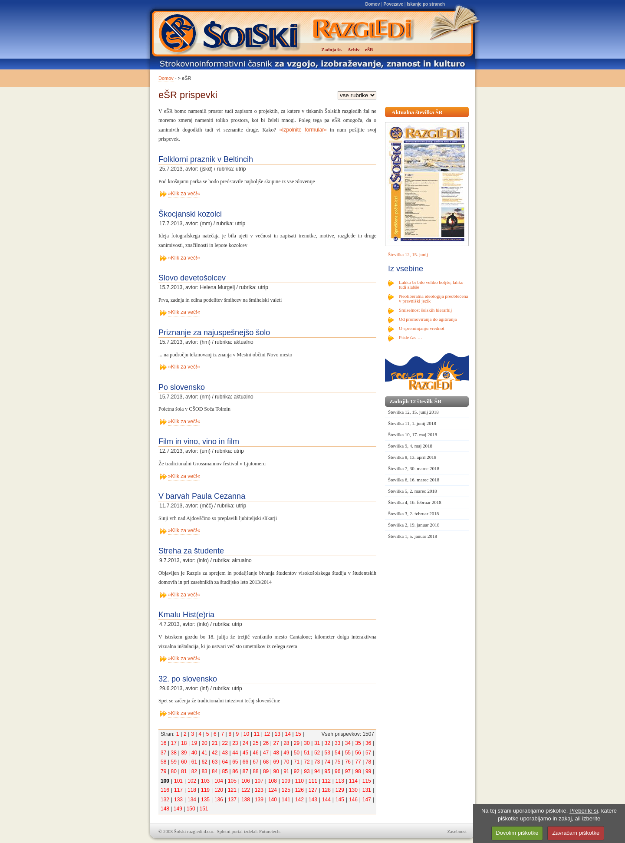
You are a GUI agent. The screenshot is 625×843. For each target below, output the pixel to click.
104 (218, 781)
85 (225, 771)
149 (178, 809)
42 (214, 753)
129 (340, 790)
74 (327, 762)
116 (165, 790)
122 (245, 790)
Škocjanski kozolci (190, 214)
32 (327, 743)
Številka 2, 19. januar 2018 (414, 524)
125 (286, 790)
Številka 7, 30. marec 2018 (413, 468)
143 (313, 800)
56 (358, 753)
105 (232, 781)
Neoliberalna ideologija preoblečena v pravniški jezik (433, 298)
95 (327, 771)
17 (174, 743)
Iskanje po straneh (426, 4)
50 (296, 753)
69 (276, 762)
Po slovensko (181, 387)
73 (317, 762)
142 (299, 800)
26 (266, 743)
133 (178, 800)
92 (296, 771)
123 (259, 790)
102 (192, 781)
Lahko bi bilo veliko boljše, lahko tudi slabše (431, 285)
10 (246, 734)
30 (306, 743)
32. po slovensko (187, 679)
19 (194, 743)
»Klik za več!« (184, 194)
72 (306, 762)
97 (348, 771)
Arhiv (354, 49)
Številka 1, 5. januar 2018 (412, 536)
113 (340, 781)
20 (204, 743)
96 (337, 771)
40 (194, 753)
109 (286, 781)
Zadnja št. (331, 49)
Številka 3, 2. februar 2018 (413, 513)
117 (178, 790)
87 (245, 771)
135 (205, 800)
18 (184, 743)
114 (353, 781)
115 (366, 781)
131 (366, 790)
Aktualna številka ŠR (417, 112)
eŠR (369, 49)
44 (235, 753)
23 (235, 743)
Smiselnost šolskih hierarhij (425, 310)
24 (245, 743)
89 (266, 771)
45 (245, 753)
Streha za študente (191, 551)
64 (225, 762)
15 (298, 734)
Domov (372, 4)
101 (178, 781)
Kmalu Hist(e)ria (186, 614)
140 (272, 800)
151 (203, 809)
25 (255, 743)
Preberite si (583, 810)
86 (235, 771)
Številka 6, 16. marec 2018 (413, 479)
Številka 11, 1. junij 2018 (412, 423)
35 (358, 743)
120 (218, 790)
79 (163, 771)
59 (174, 762)
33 (337, 743)
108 (272, 781)
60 (184, 762)
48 (276, 753)
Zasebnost (457, 831)
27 (276, 743)
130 (353, 790)
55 (348, 753)
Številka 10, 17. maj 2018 (412, 434)
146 (353, 800)
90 (276, 771)
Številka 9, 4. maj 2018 (410, 445)
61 (194, 762)
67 (255, 762)
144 (326, 800)
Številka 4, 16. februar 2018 (414, 502)
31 (317, 743)
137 (232, 800)
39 (184, 753)
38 (174, 753)
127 (313, 790)
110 (299, 781)
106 (245, 781)
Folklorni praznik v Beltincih (205, 159)
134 (192, 800)
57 (368, 753)
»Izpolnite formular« (301, 130)
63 (214, 762)
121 (232, 790)
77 (358, 762)
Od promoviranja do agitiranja (428, 319)
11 (257, 734)
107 (259, 781)
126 (299, 790)
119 (205, 790)
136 (218, 800)
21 (214, 743)
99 (368, 771)
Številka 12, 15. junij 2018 (413, 412)
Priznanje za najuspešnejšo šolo (214, 332)
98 (358, 771)
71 (296, 762)
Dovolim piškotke (517, 833)
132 (165, 800)
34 (348, 743)
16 (163, 743)
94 (317, 771)
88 (255, 771)
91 (286, 771)
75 (337, 762)
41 (204, 753)
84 (214, 771)
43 (225, 753)
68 (266, 762)
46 (255, 753)
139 (259, 800)
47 (266, 753)
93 (306, 771)
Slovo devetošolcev (192, 277)
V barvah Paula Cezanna (201, 496)
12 (267, 734)
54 (337, 753)
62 (204, 762)
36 (368, 743)
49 (286, 753)
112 (326, 781)
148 (165, 809)
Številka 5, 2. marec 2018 (412, 491)
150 (191, 809)
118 (192, 790)
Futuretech (269, 831)
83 (204, 771)
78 (368, 762)
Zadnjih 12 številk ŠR (415, 401)
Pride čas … (410, 337)
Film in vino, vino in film (198, 441)
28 (286, 743)
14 (287, 734)
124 (272, 790)
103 (205, 781)
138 (245, 800)
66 (245, 762)
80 (174, 771)
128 (326, 790)
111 (313, 781)
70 (286, 762)
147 (366, 800)
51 (306, 753)
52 (317, 753)
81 (184, 771)
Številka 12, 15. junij (408, 254)
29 (296, 743)
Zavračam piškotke (575, 833)
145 (340, 800)
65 (235, 762)
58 (163, 762)
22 (225, 743)
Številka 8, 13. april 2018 (412, 457)
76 (348, 762)
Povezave (393, 4)
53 (327, 753)
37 (163, 753)
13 (277, 734)
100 (165, 781)
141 (286, 800)
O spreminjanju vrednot (421, 328)
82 (194, 771)
